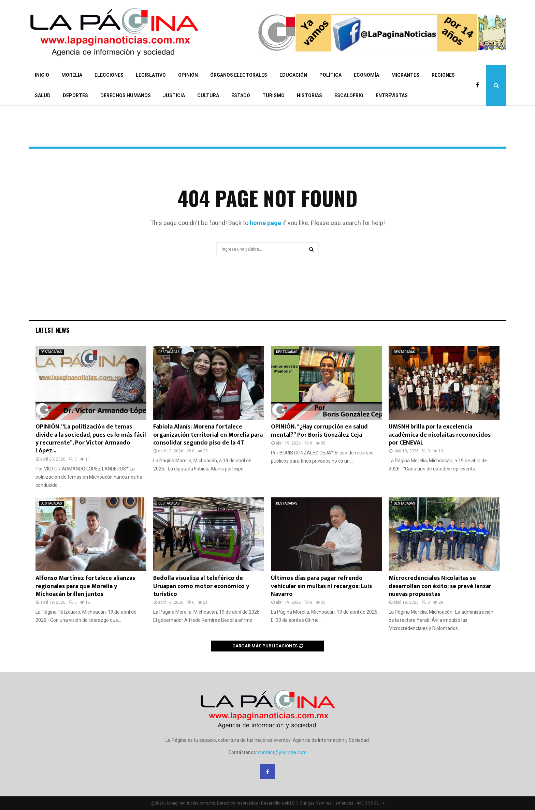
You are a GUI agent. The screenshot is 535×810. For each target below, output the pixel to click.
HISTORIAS (309, 95)
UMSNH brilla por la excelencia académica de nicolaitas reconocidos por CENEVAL (440, 435)
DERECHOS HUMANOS (125, 95)
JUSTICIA (174, 95)
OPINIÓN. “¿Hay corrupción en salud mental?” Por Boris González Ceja (319, 431)
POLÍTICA (330, 75)
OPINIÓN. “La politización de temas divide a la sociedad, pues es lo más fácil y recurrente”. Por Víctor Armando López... (90, 439)
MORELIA (71, 75)
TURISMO (273, 95)
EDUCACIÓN (293, 75)
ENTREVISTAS (392, 95)
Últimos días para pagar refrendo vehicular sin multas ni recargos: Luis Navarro (321, 586)
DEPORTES (75, 95)
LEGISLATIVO (151, 75)
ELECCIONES (109, 75)
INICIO (42, 75)
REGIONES (443, 75)
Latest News (52, 330)
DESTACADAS (51, 352)
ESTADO (240, 95)
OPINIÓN (188, 75)
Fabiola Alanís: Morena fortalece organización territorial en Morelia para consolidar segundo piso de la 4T (208, 435)
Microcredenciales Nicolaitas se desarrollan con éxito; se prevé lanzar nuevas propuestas (440, 586)
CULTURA (208, 95)
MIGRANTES (405, 75)
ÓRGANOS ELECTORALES (238, 75)
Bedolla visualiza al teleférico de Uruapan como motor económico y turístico (201, 586)
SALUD (42, 95)
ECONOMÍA (366, 75)
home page (265, 222)
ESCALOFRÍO (348, 95)
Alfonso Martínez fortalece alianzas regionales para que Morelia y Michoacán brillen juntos (85, 586)
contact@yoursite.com (282, 752)
